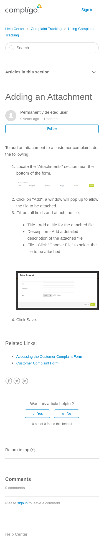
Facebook (8, 381)
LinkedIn (24, 381)
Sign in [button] (87, 10)
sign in (22, 503)
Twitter (16, 381)
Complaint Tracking (46, 29)
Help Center (14, 29)
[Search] (52, 47)
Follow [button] (52, 129)
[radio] (37, 413)
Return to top (20, 449)
